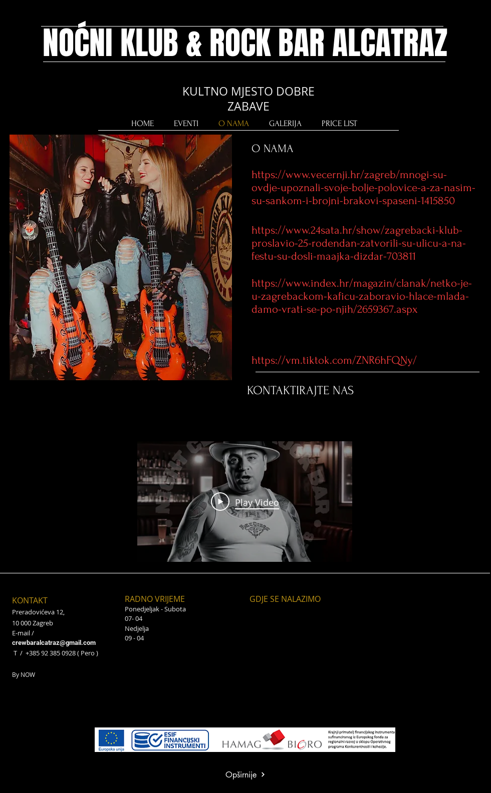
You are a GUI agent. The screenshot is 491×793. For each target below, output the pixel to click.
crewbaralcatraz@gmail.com (54, 642)
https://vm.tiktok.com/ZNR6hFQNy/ (334, 360)
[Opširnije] (245, 774)
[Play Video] (245, 501)
